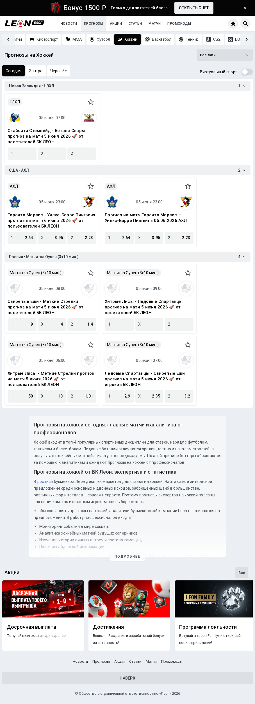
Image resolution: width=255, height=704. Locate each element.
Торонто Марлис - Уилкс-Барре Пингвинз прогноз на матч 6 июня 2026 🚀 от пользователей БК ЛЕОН (51, 220)
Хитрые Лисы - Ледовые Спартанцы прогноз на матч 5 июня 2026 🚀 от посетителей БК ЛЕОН (144, 307)
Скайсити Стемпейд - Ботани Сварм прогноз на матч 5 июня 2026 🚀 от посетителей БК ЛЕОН (46, 136)
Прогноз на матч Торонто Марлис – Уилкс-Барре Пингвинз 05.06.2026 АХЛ (146, 217)
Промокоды (179, 24)
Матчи (155, 24)
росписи (45, 481)
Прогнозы (93, 24)
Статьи (135, 24)
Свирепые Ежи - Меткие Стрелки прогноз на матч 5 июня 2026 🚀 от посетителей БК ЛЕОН (45, 307)
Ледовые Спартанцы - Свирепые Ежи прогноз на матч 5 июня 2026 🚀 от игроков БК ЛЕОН (145, 379)
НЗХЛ (15, 102)
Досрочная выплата (31, 627)
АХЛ (14, 186)
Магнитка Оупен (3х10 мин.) (36, 273)
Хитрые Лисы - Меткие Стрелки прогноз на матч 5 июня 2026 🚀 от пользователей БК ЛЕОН (51, 379)
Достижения (108, 627)
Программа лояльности (208, 627)
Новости (69, 24)
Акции (116, 24)
